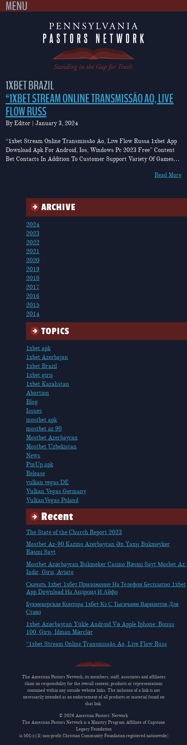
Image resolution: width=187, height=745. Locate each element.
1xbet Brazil (41, 366)
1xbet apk (38, 348)
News (33, 455)
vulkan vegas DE (47, 482)
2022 (32, 242)
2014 (32, 314)
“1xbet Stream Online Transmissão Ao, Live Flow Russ (90, 105)
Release (35, 473)
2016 (32, 296)
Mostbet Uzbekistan (51, 446)
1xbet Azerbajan (47, 357)
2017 (32, 287)
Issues (34, 411)
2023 (32, 233)
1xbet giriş (39, 375)
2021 (32, 251)
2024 (32, 224)
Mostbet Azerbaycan (52, 437)
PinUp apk (39, 464)
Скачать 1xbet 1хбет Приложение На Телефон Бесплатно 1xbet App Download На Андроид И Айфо (106, 588)
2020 (32, 260)
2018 (32, 278)
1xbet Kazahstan (47, 384)
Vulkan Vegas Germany (56, 491)
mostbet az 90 (44, 428)
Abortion (37, 393)
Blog (32, 402)
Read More (167, 175)
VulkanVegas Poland (52, 500)
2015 (32, 305)
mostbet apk (41, 420)
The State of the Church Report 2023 (74, 532)
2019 (32, 269)
